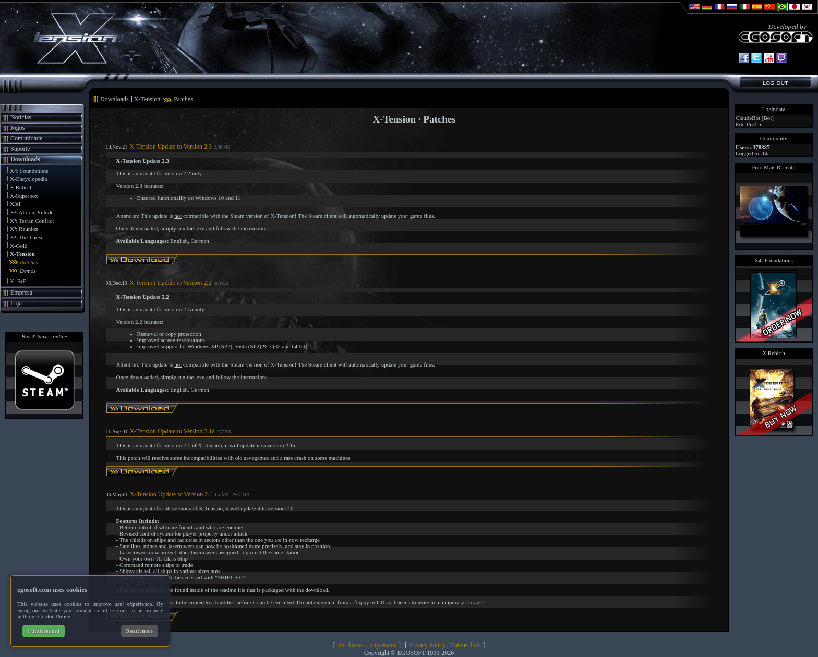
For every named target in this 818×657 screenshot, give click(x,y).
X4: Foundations (29, 170)
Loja (16, 303)
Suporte (20, 148)
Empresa (21, 292)
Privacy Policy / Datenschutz (444, 645)
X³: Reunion (24, 229)
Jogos (17, 127)
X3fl (15, 204)
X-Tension (22, 254)
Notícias (20, 117)
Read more (139, 631)
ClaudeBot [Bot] (755, 118)
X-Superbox (24, 195)
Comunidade (26, 138)
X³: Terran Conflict (32, 220)
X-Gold (19, 245)
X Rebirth (21, 187)
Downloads (25, 159)
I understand (43, 631)
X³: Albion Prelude (31, 212)
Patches (29, 262)
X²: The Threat (27, 237)
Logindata (774, 109)
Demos (28, 270)
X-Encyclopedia (28, 179)
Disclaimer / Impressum (367, 645)
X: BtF (18, 281)
